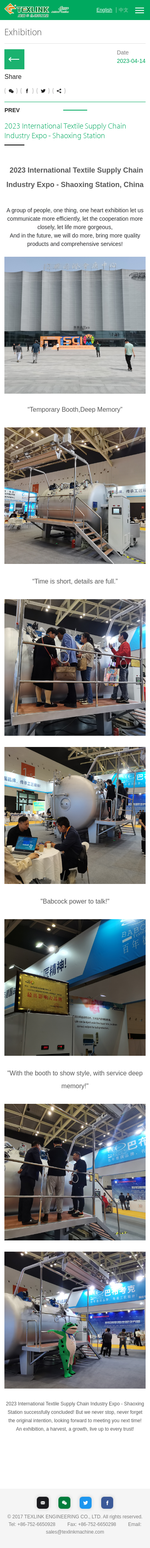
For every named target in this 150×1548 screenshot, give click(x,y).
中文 (123, 10)
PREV (12, 110)
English (104, 10)
